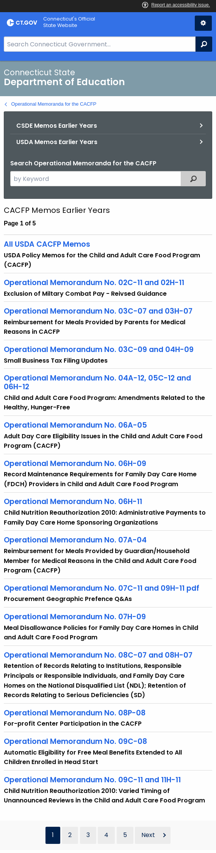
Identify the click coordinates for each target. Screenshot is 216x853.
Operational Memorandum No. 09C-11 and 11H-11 (92, 780)
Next (148, 835)
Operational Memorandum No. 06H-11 (73, 501)
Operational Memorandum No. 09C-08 (75, 741)
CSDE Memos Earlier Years (56, 125)
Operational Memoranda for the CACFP (54, 104)
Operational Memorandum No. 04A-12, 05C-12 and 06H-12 (97, 382)
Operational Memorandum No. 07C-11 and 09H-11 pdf (101, 588)
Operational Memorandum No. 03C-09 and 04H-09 (99, 349)
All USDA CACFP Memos (47, 244)
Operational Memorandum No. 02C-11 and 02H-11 (94, 282)
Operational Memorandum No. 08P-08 (75, 713)
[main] (108, 457)
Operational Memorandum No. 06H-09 (75, 463)
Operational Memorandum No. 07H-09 (75, 617)
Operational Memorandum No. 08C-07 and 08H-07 (98, 655)
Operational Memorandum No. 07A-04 (75, 540)
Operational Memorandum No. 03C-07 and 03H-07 (98, 311)
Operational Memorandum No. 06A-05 (75, 425)
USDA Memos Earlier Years (56, 142)
